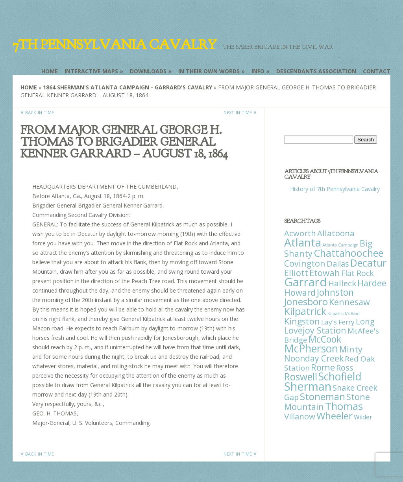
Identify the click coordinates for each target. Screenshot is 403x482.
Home (49, 71)
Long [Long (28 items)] (365, 321)
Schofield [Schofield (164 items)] (340, 376)
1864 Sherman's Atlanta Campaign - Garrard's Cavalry (127, 87)
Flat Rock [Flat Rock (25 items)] (357, 273)
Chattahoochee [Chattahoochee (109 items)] (348, 253)
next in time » (240, 112)
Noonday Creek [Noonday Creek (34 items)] (314, 358)
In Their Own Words (209, 71)
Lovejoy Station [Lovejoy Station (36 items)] (315, 330)
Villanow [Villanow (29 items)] (299, 416)
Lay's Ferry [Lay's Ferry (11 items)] (338, 321)
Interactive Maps (91, 71)
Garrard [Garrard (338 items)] (305, 282)
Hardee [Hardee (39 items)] (371, 283)
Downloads (148, 71)
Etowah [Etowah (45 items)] (324, 272)
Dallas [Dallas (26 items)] (338, 263)
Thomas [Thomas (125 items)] (344, 406)
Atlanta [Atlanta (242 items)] (302, 242)
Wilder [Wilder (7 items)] (363, 417)
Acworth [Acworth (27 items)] (300, 233)
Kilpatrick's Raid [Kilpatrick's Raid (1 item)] (343, 313)
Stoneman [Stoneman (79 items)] (322, 396)
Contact (376, 71)
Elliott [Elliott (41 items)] (296, 272)
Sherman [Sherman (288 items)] (307, 386)
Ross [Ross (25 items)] (344, 367)
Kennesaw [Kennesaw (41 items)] (349, 302)
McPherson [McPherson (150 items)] (311, 348)
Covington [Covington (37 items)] (304, 263)
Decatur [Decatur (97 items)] (368, 262)
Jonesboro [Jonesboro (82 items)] (306, 301)
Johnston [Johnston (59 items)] (335, 292)
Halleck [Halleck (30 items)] (342, 283)
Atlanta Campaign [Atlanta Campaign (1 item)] (340, 245)
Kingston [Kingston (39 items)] (302, 321)
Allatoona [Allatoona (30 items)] (336, 233)
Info (257, 71)
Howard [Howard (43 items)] (300, 292)
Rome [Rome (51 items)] (323, 367)
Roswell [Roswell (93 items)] (300, 376)
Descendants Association (316, 71)
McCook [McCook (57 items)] (325, 339)
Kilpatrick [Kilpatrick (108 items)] (305, 311)
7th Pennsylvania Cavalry (114, 45)
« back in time (37, 112)
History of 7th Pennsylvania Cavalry (335, 189)
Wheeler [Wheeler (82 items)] (334, 415)
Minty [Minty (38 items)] (350, 349)
